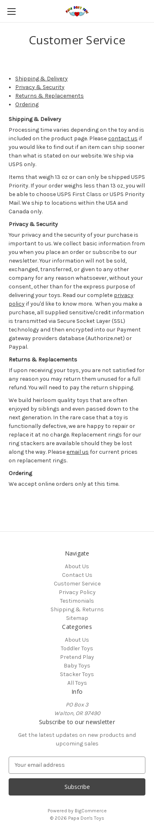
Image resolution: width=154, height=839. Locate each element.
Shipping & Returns (77, 609)
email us (78, 451)
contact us (123, 138)
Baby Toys (77, 665)
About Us (77, 566)
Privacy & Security (39, 87)
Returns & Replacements (49, 95)
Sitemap (77, 618)
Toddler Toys (77, 648)
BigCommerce (91, 811)
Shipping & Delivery (41, 78)
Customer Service (77, 583)
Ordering (27, 104)
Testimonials (77, 600)
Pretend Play (77, 657)
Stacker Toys (77, 674)
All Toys (77, 682)
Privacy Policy (77, 592)
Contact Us (77, 575)
